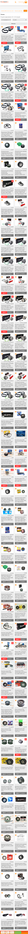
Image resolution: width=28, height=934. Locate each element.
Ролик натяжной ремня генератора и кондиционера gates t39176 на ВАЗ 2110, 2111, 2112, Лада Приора (7, 827)
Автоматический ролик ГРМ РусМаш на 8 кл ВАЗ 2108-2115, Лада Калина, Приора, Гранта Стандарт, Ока (7, 615)
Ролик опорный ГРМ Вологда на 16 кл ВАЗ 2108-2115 (20, 711)
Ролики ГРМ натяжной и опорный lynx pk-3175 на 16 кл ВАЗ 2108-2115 (7, 903)
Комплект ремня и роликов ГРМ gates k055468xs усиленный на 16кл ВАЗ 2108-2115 (7, 423)
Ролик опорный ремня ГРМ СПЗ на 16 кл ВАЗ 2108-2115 (7, 807)
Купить (9, 43)
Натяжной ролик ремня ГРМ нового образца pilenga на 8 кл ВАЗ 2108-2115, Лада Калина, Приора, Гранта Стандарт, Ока (7, 577)
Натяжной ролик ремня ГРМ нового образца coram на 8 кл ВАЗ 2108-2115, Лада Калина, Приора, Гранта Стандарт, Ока (20, 500)
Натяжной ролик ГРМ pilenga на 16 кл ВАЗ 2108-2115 (19, 730)
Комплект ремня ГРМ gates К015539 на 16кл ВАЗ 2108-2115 (20, 634)
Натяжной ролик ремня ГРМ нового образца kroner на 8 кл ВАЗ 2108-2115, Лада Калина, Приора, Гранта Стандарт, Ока (20, 557)
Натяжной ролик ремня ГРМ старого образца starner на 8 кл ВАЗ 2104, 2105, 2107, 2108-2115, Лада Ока (7, 596)
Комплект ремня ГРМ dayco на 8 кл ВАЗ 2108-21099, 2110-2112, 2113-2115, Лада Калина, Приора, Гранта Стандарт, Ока (6, 57)
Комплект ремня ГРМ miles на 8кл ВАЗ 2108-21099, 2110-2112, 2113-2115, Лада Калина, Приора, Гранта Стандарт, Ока (20, 57)
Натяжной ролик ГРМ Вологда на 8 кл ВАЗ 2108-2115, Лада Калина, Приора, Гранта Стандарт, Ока (20, 423)
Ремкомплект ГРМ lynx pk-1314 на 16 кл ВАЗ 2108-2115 (21, 884)
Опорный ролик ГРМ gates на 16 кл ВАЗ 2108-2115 (20, 826)
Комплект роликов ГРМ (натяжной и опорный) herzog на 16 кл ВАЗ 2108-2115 (7, 538)
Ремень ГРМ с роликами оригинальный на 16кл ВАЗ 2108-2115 (20, 653)
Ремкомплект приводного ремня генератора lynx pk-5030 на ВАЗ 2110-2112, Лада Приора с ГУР (7, 211)
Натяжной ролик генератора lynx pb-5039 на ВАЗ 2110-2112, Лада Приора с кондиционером (7, 153)
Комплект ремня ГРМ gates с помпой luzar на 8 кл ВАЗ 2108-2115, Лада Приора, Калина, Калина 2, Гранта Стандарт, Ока (7, 327)
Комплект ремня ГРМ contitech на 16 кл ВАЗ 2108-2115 (6, 673)
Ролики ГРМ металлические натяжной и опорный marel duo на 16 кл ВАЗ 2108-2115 (20, 750)
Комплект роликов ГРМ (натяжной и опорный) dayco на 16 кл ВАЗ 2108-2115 (7, 519)
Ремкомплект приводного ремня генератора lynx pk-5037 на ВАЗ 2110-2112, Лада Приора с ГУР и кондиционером (21, 192)
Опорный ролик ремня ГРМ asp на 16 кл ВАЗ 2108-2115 (20, 769)
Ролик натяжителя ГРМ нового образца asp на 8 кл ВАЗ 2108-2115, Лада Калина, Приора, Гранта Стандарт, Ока (6, 712)
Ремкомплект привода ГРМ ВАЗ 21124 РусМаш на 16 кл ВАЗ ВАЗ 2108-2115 (20, 923)
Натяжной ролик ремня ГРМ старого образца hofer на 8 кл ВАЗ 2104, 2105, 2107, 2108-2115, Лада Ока (20, 519)
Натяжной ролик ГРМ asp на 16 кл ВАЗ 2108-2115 (7, 768)
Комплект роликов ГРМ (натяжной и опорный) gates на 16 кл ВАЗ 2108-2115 (7, 788)
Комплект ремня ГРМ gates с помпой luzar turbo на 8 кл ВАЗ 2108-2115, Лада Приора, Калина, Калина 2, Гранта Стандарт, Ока (20, 326)
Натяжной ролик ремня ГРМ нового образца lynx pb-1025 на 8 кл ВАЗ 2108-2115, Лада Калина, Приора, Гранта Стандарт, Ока (7, 500)
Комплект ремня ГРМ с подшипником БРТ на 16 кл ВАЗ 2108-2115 (6, 634)
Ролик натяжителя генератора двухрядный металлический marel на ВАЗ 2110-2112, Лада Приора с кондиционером (7, 461)
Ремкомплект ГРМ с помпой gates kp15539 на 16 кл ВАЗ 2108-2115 (21, 672)
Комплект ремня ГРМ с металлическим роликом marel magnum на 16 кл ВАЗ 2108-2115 (6, 654)
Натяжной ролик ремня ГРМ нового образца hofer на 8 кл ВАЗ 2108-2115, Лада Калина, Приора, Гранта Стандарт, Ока (20, 538)
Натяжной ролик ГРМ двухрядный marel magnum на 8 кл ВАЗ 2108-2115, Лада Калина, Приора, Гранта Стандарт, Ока (7, 481)
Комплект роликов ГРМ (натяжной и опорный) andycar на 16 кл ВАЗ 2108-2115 (20, 615)
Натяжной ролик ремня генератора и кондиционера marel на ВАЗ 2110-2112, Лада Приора (20, 115)
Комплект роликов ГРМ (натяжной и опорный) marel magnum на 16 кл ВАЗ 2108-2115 (20, 461)
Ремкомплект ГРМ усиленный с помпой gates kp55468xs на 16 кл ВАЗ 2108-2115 (21, 904)
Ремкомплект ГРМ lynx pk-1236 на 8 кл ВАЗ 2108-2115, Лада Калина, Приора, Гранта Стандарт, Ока (7, 134)
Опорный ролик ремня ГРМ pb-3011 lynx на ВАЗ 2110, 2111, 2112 (7, 884)
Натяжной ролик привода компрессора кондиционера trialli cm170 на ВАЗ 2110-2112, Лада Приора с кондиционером (7, 173)
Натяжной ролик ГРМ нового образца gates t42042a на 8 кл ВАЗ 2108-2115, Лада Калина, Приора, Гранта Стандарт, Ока (20, 692)
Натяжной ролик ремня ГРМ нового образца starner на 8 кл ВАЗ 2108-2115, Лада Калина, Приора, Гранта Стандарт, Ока (21, 577)
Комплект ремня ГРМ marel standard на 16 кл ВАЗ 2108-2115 (20, 480)
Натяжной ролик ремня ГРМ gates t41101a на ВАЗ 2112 (7, 846)
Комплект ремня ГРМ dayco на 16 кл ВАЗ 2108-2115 (21, 441)
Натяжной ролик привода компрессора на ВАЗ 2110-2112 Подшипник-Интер (21, 846)
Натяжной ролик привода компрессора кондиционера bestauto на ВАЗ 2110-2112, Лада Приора (21, 172)
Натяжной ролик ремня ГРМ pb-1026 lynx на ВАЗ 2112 (20, 865)
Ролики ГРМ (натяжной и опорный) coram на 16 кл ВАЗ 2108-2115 (7, 749)
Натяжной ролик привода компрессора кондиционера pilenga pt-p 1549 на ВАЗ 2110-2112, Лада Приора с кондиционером (21, 153)
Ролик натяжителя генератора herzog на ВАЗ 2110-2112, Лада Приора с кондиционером (21, 134)
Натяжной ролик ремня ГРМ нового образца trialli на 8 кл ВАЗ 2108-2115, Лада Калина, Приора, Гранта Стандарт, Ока (20, 596)
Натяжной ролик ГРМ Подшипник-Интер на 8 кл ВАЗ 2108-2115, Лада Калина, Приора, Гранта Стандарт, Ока (7, 866)
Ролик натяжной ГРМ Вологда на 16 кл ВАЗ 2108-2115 (6, 730)
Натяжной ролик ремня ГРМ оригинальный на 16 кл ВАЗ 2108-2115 (20, 788)
